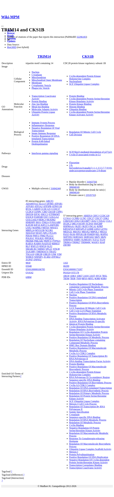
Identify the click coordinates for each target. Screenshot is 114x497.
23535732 (90, 195)
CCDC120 (104, 215)
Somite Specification (79, 412)
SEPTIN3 (67, 237)
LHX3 (97, 229)
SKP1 (97, 237)
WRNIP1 (38, 257)
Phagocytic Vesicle (41, 88)
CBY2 (96, 215)
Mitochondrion (39, 77)
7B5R (72, 278)
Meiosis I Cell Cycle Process (83, 404)
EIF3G (37, 214)
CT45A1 (101, 221)
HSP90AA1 (69, 226)
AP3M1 (50, 203)
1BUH (66, 276)
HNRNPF (30, 222)
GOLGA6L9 (32, 219)
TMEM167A (42, 251)
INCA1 (92, 226)
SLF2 (49, 246)
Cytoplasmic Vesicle (41, 85)
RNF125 (35, 246)
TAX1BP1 (31, 251)
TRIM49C (86, 242)
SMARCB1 (31, 249)
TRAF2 (52, 251)
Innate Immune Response (44, 133)
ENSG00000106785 (35, 269)
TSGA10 (30, 254)
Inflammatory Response (43, 125)
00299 (66, 266)
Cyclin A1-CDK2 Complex (82, 353)
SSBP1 (77, 239)
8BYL (91, 278)
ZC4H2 (47, 257)
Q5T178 (75, 272)
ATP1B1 (58, 203)
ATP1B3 (30, 206)
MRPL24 (30, 230)
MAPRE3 (37, 227)
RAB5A (29, 243)
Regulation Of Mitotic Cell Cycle (85, 132)
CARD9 (36, 209)
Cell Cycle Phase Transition (82, 292)
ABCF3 (49, 201)
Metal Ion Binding (40, 106)
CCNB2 (75, 218)
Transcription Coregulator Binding (85, 465)
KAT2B (29, 225)
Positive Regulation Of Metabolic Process (89, 337)
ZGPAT (29, 259)
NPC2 (46, 233)
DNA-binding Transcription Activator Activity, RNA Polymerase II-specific (87, 320)
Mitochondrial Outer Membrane (47, 80)
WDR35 (30, 257)
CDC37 (98, 218)
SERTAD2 (89, 237)
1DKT (80, 276)
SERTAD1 (78, 237)
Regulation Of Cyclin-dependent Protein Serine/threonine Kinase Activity (88, 333)
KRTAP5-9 (81, 229)
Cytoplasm (37, 74)
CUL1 (109, 221)
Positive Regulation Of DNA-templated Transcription (46, 137)
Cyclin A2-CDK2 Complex (82, 385)
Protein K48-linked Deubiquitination (41, 142)
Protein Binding (39, 101)
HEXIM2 (50, 219)
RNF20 (42, 246)
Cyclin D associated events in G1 (85, 154)
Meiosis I (73, 452)
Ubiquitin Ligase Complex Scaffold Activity (90, 449)
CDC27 (90, 218)
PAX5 (66, 234)
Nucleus (35, 72)
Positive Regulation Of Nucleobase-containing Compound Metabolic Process (88, 285)
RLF (28, 246)
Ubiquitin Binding (78, 109)
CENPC (38, 211)
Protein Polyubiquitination (81, 454)
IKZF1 (78, 226)
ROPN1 (104, 234)
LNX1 (29, 227)
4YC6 (98, 276)
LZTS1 (104, 229)
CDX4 (76, 221)
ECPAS (89, 223)
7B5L (104, 276)
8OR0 (97, 278)
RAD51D (46, 243)
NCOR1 (49, 230)
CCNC (83, 218)
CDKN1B (68, 221)
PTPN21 (56, 241)
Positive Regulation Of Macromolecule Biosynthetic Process (87, 368)
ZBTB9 (67, 245)
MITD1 (46, 227)
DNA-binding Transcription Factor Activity (90, 361)
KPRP (100, 226)
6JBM (28, 277)
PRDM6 (30, 241)
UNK (53, 254)
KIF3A (37, 225)
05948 (29, 266)
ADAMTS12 (32, 203)
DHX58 (29, 214)
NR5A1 (103, 231)
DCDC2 (67, 223)
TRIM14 (44, 56)
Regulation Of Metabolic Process (85, 422)
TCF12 (95, 239)
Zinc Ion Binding (40, 104)
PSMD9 (91, 234)
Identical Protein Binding (81, 324)
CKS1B (88, 56)
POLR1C (30, 238)
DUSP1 (82, 223)
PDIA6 (29, 235)
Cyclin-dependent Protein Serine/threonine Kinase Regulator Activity (89, 100)
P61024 (67, 272)
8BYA (84, 278)
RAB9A (38, 243)
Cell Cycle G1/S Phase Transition (85, 310)
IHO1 (38, 222)
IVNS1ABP (55, 222)
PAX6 (72, 234)
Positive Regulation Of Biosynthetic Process (90, 382)
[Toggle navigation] (2, 26)
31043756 (91, 182)
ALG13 (42, 203)
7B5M (66, 278)
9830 (28, 263)
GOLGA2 (54, 217)
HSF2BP (98, 223)
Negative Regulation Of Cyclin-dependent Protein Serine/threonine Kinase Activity (89, 461)
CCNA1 (67, 218)
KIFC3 (44, 225)
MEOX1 (77, 231)
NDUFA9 (30, 233)
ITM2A (45, 222)
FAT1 (46, 217)
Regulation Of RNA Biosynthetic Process (89, 390)
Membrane (37, 82)
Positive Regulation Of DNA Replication (88, 457)
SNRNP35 (68, 239)
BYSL (29, 209)
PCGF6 (53, 233)
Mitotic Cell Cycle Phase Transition (86, 289)
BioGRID (11, 47)
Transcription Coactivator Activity (85, 468)
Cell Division (75, 134)
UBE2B (38, 254)
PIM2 (43, 235)
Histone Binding (77, 106)
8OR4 (103, 278)
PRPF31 (48, 241)
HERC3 (42, 219)
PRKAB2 (38, 241)
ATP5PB (47, 206)
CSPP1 (59, 211)
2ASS (86, 276)
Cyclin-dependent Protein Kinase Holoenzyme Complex (85, 77)
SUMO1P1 (86, 239)
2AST (92, 276)
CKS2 (93, 221)
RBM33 (56, 243)
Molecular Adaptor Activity (45, 109)
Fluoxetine (74, 162)
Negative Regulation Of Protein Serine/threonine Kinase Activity (84, 429)
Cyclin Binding (76, 425)
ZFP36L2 (55, 257)
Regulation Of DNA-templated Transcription (90, 388)
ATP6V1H (57, 206)
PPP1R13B (81, 234)
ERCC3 (44, 214)
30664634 (74, 187)
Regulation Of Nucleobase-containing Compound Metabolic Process (87, 341)
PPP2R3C (49, 238)
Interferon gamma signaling (45, 153)
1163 (65, 263)
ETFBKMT (54, 214)
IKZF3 (85, 226)
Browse (11, 33)
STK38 (56, 249)
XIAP (102, 242)
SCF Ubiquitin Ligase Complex (84, 84)
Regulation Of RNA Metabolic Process (87, 420)
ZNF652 (37, 259)
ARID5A (87, 215)
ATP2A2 (38, 206)
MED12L (67, 231)
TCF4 (102, 239)
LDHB (90, 229)
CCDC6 (29, 211)
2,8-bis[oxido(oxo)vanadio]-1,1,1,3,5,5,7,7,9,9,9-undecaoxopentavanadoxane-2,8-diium (90, 168)
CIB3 (44, 211)
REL (97, 234)
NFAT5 (38, 233)
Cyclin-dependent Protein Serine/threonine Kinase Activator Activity (89, 113)
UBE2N (47, 254)
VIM (59, 254)
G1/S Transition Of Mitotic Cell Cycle (87, 308)
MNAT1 (54, 227)
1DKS (73, 276)
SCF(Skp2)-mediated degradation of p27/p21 (90, 152)
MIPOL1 (94, 231)
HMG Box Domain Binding (82, 345)
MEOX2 (86, 231)
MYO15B (40, 230)
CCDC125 (46, 209)
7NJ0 (78, 278)
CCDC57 (55, 209)
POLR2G (39, 238)
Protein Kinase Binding (80, 104)
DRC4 (75, 223)
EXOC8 (29, 217)
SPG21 (48, 249)
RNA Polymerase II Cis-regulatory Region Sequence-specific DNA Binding (89, 378)
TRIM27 (76, 242)
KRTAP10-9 (69, 229)
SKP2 (103, 237)
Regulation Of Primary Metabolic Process (89, 393)
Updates (11, 41)
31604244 (55, 188)
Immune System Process (43, 122)
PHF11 (36, 235)
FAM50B (38, 217)
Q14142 (29, 272)
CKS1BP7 (85, 221)
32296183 (81, 37)
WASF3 (95, 242)
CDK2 (106, 218)
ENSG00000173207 (73, 269)
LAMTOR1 (53, 225)
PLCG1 (49, 235)
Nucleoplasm (75, 81)
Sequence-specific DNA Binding (84, 417)
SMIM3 (41, 249)
